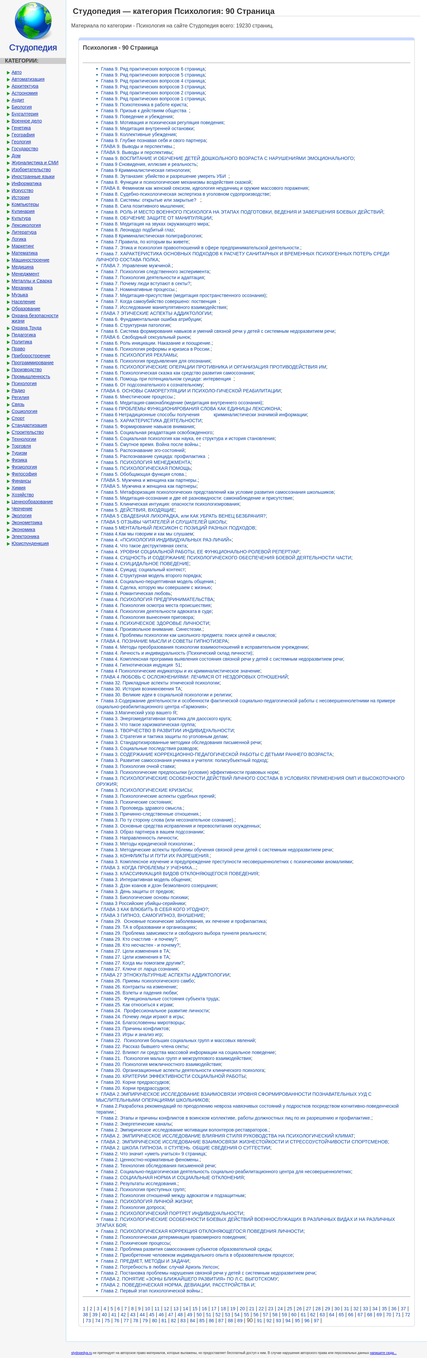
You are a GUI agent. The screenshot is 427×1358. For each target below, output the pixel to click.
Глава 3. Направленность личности (139, 837)
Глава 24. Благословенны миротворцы (142, 1022)
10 (147, 1308)
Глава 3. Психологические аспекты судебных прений (157, 796)
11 (157, 1308)
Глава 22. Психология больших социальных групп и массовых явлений (178, 1040)
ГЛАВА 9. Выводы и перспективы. (137, 146)
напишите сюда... (383, 1353)
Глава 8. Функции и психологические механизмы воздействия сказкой (176, 182)
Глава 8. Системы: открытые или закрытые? (150, 200)
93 (278, 1320)
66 (351, 1314)
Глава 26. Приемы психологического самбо (147, 980)
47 (170, 1314)
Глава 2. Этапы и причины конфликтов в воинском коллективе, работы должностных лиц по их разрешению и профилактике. (236, 1118)
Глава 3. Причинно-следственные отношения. (150, 814)
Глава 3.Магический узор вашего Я (138, 712)
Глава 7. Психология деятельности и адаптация (152, 277)
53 (227, 1314)
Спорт (18, 418)
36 (394, 1308)
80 (154, 1320)
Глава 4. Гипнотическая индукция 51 (140, 665)
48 (180, 1314)
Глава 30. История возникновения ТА (141, 688)
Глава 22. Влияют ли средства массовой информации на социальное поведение (188, 1052)
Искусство (22, 190)
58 (275, 1314)
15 (195, 1308)
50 (199, 1314)
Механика (22, 287)
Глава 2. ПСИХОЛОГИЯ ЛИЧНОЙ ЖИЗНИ (146, 1201)
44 (142, 1314)
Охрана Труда (27, 327)
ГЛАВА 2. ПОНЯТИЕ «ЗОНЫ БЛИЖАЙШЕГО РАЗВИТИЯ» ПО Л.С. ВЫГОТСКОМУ (189, 1279)
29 (327, 1308)
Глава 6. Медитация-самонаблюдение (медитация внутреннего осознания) (181, 402)
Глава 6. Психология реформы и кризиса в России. (156, 349)
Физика (19, 460)
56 (256, 1314)
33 (365, 1308)
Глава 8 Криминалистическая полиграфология (151, 235)
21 (252, 1308)
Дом (16, 155)
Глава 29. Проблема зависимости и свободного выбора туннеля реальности (183, 933)
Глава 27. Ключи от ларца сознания (139, 969)
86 (211, 1320)
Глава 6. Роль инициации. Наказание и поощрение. (156, 343)
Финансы (21, 480)
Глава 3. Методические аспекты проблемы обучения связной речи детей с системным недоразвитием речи (216, 849)
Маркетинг (23, 246)
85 (202, 1320)
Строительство (28, 432)
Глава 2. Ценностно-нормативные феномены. (150, 1159)
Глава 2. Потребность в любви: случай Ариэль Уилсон (159, 1267)
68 (369, 1314)
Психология (24, 383)
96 (306, 1320)
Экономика (23, 529)
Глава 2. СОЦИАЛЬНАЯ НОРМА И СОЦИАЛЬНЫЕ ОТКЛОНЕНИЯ (172, 1177)
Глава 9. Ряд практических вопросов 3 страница (153, 86)
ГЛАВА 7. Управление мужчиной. (136, 265)
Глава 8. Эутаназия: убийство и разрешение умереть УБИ (164, 176)
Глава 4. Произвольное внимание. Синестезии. (151, 629)
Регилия (20, 397)
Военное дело (27, 121)
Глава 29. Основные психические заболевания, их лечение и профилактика (183, 921)
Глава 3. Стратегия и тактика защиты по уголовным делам (164, 736)
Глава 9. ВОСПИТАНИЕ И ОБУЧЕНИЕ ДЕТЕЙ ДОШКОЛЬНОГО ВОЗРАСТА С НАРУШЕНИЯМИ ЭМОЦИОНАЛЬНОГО (227, 158)
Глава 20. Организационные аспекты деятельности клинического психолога (182, 1070)
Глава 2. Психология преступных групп (142, 1189)
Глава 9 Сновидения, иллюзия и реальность (148, 164)
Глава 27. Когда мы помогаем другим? (142, 963)
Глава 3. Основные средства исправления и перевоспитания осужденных (180, 826)
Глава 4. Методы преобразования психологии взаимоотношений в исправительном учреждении (204, 647)
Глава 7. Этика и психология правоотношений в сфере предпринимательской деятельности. (200, 247)
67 (360, 1314)
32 (356, 1308)
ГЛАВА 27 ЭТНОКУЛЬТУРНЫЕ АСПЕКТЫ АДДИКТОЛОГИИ (165, 975)
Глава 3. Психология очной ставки (137, 766)
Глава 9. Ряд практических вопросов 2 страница (153, 92)
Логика (19, 239)
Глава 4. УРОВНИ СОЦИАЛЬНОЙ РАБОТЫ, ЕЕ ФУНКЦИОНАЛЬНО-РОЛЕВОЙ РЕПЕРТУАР (200, 551)
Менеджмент (25, 274)
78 (135, 1320)
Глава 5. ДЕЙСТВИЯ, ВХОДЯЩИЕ (137, 510)
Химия (18, 487)
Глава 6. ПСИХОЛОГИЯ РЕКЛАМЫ (138, 355)
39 (95, 1314)
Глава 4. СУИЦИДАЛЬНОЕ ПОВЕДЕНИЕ (145, 563)
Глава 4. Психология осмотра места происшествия (155, 605)
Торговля (21, 446)
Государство (25, 148)
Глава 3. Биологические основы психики (144, 897)
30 (337, 1308)
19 (232, 1308)
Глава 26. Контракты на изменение (138, 986)
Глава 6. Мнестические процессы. (137, 396)
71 (398, 1314)
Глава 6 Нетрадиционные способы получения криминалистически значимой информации (204, 414)
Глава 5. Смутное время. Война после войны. (150, 444)
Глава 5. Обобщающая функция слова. (143, 474)
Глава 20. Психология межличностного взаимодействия (161, 1064)
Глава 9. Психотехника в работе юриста (143, 104)
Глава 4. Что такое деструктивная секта (143, 545)
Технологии (24, 439)
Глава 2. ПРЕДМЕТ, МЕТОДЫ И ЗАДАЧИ (145, 1261)
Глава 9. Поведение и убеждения (136, 116)
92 (269, 1320)
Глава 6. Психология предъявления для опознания (155, 361)
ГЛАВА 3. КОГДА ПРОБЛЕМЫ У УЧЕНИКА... (148, 867)
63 (322, 1314)
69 (379, 1314)
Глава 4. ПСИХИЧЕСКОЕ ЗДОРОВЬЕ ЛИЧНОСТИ (155, 623)
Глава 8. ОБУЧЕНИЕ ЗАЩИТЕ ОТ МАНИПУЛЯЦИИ (156, 218)
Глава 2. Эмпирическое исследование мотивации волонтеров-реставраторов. (184, 1129)
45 (152, 1314)
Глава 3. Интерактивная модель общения (145, 879)
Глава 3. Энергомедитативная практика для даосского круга (165, 718)
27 (308, 1308)
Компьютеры (25, 204)
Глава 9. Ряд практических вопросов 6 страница (153, 69)
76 (116, 1320)
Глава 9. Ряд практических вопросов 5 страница (153, 74)
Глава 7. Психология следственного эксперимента (155, 271)
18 (223, 1308)
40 (104, 1314)
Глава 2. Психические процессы (135, 1243)
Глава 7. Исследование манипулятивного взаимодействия (163, 307)
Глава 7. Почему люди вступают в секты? (145, 283)
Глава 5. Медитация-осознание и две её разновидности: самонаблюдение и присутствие (196, 498)
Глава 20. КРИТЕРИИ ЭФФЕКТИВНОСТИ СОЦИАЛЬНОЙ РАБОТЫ (173, 1076)
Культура (21, 218)
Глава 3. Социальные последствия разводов (149, 748)
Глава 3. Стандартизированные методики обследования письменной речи (181, 742)
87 (221, 1320)
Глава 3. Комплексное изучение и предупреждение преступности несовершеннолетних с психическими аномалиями (226, 861)
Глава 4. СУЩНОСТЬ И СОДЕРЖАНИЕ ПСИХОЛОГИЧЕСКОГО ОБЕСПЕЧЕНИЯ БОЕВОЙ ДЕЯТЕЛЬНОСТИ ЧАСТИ (226, 557)
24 (280, 1308)
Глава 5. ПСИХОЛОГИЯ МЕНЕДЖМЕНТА (145, 462)
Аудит (18, 100)
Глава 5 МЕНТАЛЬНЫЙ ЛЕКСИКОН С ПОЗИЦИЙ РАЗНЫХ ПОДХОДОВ (178, 527)
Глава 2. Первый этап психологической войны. (151, 1290)
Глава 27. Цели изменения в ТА (135, 951)
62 (312, 1314)
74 (97, 1320)
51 (208, 1314)
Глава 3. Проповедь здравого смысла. (142, 808)
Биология (22, 107)
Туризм (19, 453)
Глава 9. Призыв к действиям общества (145, 110)
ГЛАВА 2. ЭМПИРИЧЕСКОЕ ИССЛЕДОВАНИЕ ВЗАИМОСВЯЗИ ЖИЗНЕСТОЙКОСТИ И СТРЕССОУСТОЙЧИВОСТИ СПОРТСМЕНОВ (244, 1141)
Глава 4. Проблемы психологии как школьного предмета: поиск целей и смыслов (188, 635)
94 (288, 1320)
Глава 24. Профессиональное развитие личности (155, 1010)
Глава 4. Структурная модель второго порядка (151, 575)
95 (297, 1320)
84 (192, 1320)
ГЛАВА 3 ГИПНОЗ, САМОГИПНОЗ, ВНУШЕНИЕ (152, 915)
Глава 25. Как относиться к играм (136, 1004)
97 (316, 1320)
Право (18, 348)
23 (270, 1308)
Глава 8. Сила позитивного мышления (142, 206)
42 (123, 1314)
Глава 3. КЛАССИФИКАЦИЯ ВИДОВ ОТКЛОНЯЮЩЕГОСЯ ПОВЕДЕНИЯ (179, 873)
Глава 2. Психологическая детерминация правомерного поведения (173, 1237)
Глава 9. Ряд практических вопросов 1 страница (153, 98)
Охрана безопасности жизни (35, 318)
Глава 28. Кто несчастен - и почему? (140, 945)
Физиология (24, 467)
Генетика (21, 127)
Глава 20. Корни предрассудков (135, 1082)
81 (164, 1320)
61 (303, 1314)
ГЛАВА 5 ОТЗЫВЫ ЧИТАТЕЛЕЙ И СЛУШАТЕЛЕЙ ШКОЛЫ (163, 522)
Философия (24, 474)
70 (388, 1314)
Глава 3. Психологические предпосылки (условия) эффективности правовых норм (189, 772)
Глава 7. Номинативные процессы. (138, 289)
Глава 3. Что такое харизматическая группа (148, 724)
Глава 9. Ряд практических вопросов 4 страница (153, 80)
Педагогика (24, 334)
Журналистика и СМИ (35, 162)
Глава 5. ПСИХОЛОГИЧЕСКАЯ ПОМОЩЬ (146, 468)
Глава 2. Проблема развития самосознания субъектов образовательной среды (186, 1249)
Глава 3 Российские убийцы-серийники (143, 903)
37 (403, 1308)
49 (189, 1314)
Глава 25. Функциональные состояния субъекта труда (159, 998)
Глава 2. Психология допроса (132, 1207)
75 (107, 1320)
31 (346, 1308)
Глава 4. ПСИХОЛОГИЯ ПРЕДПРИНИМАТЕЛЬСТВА (157, 599)
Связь (18, 404)
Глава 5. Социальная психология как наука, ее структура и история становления (187, 438)
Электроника (25, 536)
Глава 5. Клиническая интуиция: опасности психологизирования (170, 504)
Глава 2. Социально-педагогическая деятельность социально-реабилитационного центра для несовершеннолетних (226, 1171)
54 (237, 1314)
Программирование (33, 362)
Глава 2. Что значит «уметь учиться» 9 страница (153, 1153)
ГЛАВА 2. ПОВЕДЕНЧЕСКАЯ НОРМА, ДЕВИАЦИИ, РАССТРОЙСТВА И (177, 1284)
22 (261, 1308)
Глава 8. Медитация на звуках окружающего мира (154, 223)
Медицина (23, 267)
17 (213, 1308)
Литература (24, 232)
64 (332, 1314)
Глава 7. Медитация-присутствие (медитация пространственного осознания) (183, 295)
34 (375, 1308)
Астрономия (25, 93)
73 (88, 1320)
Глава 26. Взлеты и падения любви (139, 992)
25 (289, 1308)
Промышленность (31, 376)
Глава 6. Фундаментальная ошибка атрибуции (151, 319)
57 (265, 1314)
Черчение (22, 508)
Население (23, 301)
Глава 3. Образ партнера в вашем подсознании (152, 831)
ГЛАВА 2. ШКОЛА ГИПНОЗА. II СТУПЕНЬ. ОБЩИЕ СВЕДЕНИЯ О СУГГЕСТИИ (185, 1147)
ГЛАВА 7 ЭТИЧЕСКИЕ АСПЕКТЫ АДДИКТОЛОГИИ (156, 313)
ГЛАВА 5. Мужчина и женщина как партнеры (148, 486)
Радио (18, 390)
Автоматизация (28, 79)
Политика (22, 341)
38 (85, 1314)
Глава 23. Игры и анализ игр (131, 1034)
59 (284, 1314)
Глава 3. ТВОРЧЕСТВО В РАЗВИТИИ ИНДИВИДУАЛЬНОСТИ (167, 730)
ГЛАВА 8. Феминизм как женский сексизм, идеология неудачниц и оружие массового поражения (204, 188)
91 (259, 1320)
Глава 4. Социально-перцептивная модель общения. (157, 581)
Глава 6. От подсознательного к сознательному (152, 384)
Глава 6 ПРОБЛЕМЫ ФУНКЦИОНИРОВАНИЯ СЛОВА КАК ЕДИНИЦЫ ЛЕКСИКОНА (190, 408)
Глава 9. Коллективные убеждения (138, 134)
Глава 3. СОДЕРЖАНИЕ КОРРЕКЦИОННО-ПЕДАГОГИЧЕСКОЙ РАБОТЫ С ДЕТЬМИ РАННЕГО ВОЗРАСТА (216, 754)
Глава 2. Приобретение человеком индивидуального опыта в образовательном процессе (197, 1255)
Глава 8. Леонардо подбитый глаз (137, 229)
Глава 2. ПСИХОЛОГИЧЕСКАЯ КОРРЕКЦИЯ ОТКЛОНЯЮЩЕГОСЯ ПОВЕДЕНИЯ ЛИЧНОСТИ (202, 1231)
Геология (21, 141)
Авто (17, 72)
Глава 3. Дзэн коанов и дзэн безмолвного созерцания (158, 885)
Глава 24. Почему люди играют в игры (142, 1016)
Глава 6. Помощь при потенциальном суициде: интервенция (167, 378)
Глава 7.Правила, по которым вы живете (144, 241)
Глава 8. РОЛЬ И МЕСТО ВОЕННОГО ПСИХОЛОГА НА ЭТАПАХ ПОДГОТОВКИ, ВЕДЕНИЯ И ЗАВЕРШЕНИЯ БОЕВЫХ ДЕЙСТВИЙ (242, 212)
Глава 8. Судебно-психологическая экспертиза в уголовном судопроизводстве (185, 194)
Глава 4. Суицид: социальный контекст (143, 569)
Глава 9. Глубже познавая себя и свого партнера (153, 140)
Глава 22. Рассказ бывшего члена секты (144, 1046)
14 (185, 1308)
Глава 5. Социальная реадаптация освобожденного (156, 432)
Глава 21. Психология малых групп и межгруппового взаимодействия (176, 1058)
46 (161, 1314)
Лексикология (26, 225)
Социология (24, 411)
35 (384, 1308)
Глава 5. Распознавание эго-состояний (142, 450)
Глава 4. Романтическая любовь (135, 593)
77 (126, 1320)
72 (407, 1314)
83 (183, 1320)
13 (176, 1308)
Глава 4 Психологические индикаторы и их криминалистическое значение (180, 671)
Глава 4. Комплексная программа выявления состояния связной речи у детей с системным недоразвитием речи (222, 659)
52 (218, 1314)
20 (242, 1308)
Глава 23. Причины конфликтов (134, 1028)
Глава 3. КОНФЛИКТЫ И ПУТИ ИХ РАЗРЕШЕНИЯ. (155, 855)
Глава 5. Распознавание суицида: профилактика (154, 456)
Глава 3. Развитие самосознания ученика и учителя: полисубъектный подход (184, 760)
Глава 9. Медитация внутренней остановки (147, 128)
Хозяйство (23, 494)
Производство (27, 369)
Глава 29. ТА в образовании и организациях (148, 927)
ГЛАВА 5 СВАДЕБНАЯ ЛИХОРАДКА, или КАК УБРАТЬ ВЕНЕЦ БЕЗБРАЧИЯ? (183, 516)
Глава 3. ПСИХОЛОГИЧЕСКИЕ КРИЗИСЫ (146, 790)
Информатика (26, 183)
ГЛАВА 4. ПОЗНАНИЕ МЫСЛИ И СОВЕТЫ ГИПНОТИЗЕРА (164, 641)
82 (173, 1320)
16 (204, 1308)
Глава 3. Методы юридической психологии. (147, 843)
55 (246, 1314)
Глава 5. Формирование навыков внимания (147, 426)
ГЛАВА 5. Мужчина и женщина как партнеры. (149, 480)
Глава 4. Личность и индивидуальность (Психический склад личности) (176, 653)
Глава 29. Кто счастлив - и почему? (138, 939)
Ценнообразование (32, 501)
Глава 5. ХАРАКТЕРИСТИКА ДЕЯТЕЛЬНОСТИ (151, 420)
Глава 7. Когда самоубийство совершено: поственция (160, 301)
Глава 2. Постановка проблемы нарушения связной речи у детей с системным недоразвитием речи (208, 1273)
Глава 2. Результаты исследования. (139, 1183)
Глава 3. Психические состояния (136, 802)
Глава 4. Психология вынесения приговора (147, 617)
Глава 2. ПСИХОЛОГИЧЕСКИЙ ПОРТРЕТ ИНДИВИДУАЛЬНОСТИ (172, 1213)
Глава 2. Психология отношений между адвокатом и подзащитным (172, 1195)
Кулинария (23, 211)
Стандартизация (29, 425)
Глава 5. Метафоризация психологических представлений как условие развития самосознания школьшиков (217, 492)
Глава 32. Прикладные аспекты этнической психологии (160, 682)
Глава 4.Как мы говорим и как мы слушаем (147, 533)
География (23, 134)
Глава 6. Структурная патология (135, 325)
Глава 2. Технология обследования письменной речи (158, 1165)
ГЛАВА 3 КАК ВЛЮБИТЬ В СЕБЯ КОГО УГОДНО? (154, 909)
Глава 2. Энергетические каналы (136, 1124)
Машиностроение (30, 260)
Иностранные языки (33, 176)
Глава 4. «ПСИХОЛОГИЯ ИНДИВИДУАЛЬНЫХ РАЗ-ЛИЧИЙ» (166, 539)
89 (240, 1320)
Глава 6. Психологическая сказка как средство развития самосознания (177, 373)
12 (166, 1308)
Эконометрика (27, 522)
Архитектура (25, 86)
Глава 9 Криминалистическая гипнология (145, 170)
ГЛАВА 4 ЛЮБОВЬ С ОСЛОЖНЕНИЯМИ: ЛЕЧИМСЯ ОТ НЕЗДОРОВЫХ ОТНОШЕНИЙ (194, 676)
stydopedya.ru (81, 1353)
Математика (25, 253)
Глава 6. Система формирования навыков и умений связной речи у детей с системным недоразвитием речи (217, 331)
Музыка (20, 294)
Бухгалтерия (25, 114)
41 (114, 1314)
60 (294, 1314)
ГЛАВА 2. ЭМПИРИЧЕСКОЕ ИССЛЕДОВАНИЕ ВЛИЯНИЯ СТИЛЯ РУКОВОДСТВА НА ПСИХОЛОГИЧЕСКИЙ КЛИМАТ (227, 1135)
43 (132, 1314)
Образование (26, 308)
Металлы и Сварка (32, 280)
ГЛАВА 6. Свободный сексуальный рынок (145, 337)
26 (299, 1308)
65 (341, 1314)
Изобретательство (31, 169)
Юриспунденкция (30, 543)
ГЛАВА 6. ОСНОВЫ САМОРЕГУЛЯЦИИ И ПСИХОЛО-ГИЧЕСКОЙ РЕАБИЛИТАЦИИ (191, 390)
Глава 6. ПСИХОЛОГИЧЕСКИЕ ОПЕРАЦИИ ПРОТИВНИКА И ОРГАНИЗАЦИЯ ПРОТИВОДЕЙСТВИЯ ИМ (213, 367)
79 (145, 1320)
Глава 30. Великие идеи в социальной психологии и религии (166, 694)
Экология (21, 515)
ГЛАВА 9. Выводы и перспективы (136, 152)
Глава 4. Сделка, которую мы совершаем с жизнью (156, 587)
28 (318, 1308)
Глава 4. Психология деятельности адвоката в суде (156, 611)
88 (230, 1320)
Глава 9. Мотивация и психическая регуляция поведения (162, 122)
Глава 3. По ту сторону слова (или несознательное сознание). (167, 820)
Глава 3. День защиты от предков (137, 891)
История (20, 197)
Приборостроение (31, 355)
